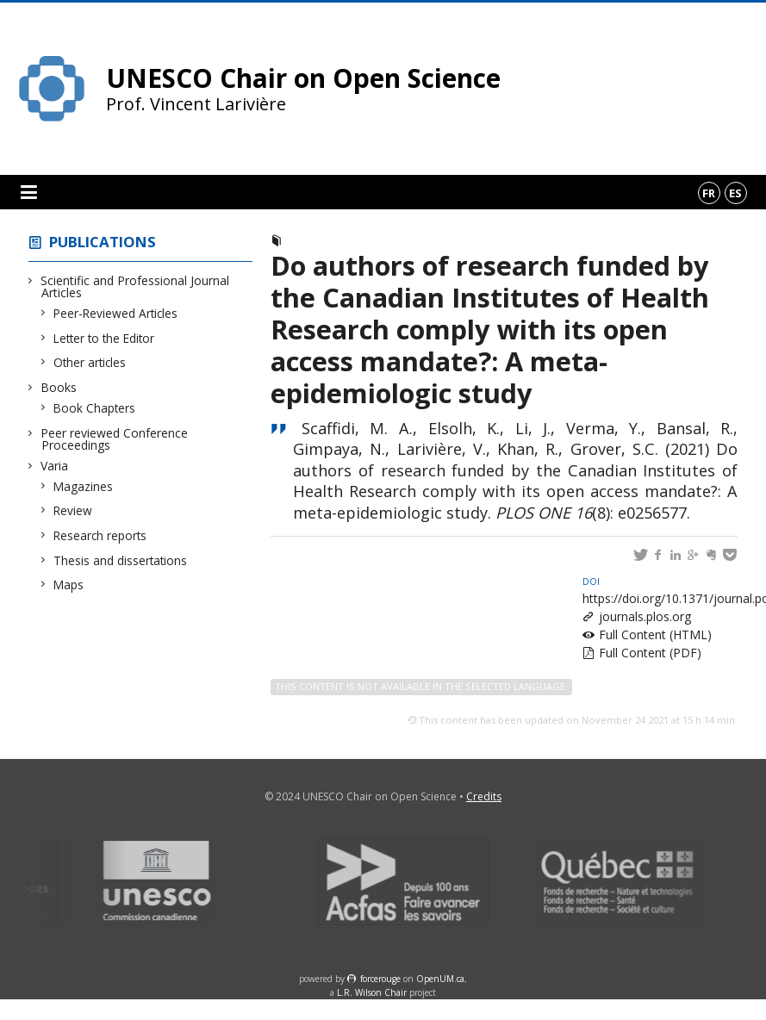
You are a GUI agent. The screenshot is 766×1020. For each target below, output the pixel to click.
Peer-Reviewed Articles (115, 313)
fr (708, 193)
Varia (54, 465)
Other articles (90, 362)
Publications (102, 242)
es (735, 193)
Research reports (100, 535)
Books (59, 387)
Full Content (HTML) (655, 634)
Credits (483, 796)
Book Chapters (94, 408)
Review (73, 510)
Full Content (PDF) (650, 652)
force (380, 979)
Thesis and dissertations (120, 560)
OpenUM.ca (440, 979)
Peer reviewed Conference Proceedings (114, 439)
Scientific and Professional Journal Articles (135, 286)
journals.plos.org (645, 616)
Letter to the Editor (104, 338)
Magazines (83, 486)
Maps (69, 584)
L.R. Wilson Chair (372, 992)
